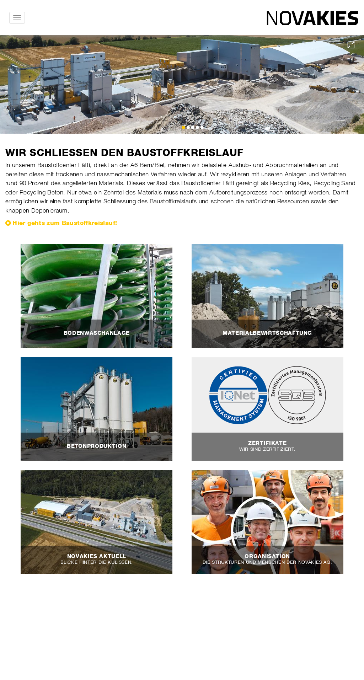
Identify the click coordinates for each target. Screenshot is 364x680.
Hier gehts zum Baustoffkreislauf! (64, 222)
